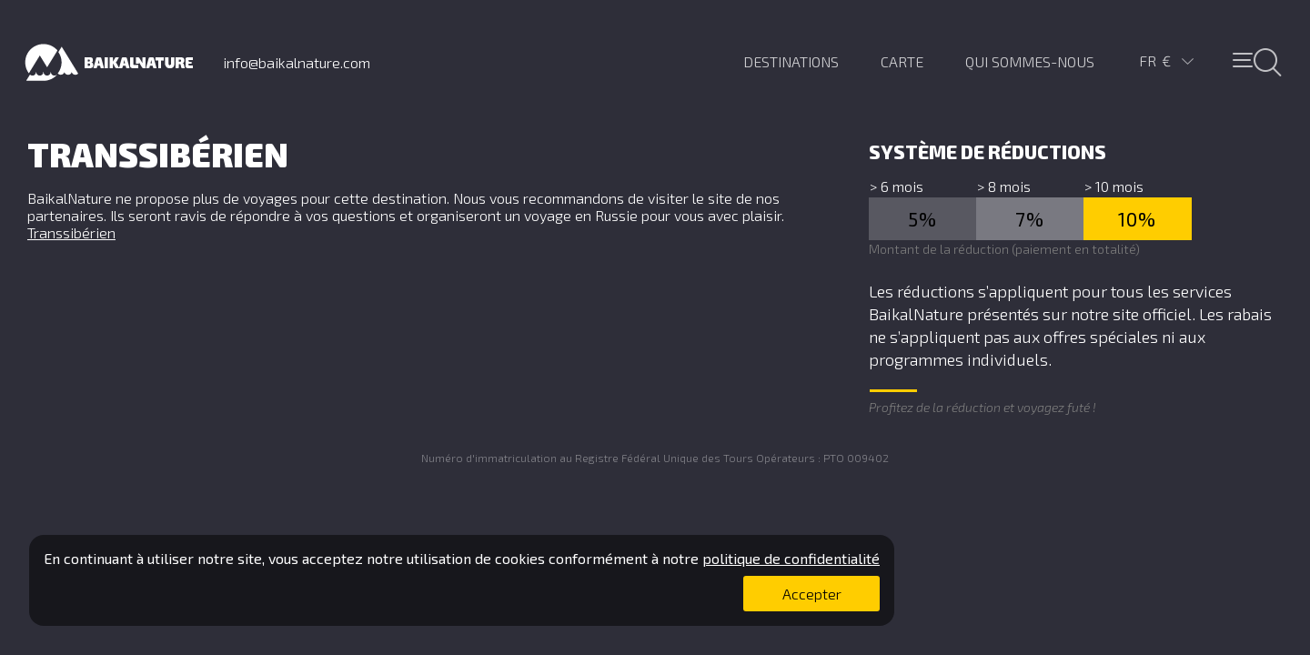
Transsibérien (71, 232)
